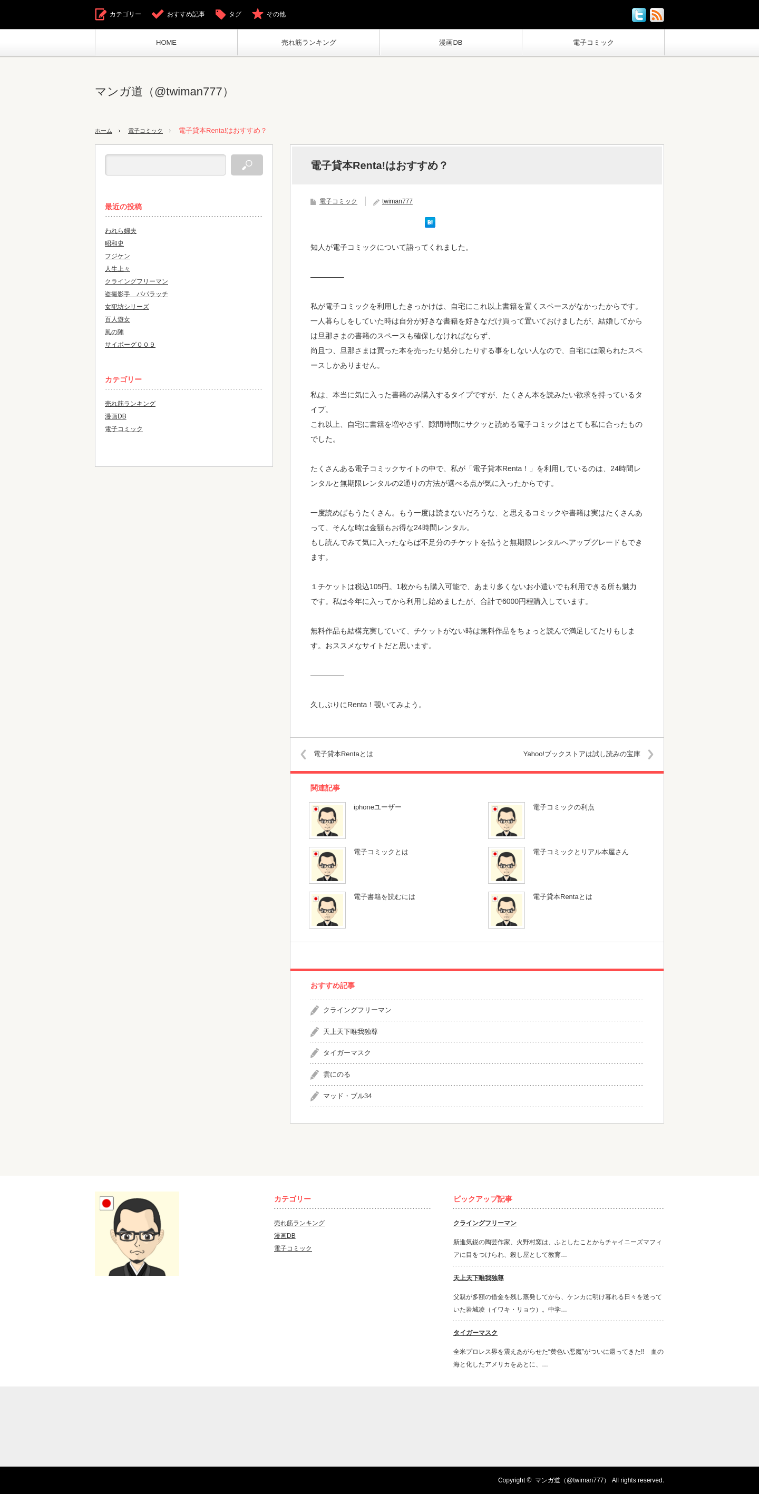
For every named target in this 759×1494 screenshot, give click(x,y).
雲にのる (337, 1074)
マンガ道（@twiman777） (164, 91)
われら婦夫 (121, 231)
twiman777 (397, 201)
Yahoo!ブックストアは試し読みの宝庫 (573, 754)
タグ (235, 14)
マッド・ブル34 (347, 1096)
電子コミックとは (381, 852)
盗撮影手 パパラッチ (136, 294)
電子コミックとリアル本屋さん (581, 852)
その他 (276, 14)
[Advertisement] (472, 91)
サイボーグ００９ (130, 344)
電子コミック (593, 42)
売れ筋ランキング (308, 42)
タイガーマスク (347, 1053)
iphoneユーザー (378, 807)
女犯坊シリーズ (127, 306)
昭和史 (114, 243)
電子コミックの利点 (564, 807)
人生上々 (117, 268)
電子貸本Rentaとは (352, 754)
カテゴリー (125, 14)
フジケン (117, 256)
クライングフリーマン (357, 1010)
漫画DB (450, 42)
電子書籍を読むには (384, 897)
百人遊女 (117, 319)
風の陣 (114, 332)
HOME (166, 42)
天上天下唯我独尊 (350, 1032)
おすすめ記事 (186, 14)
